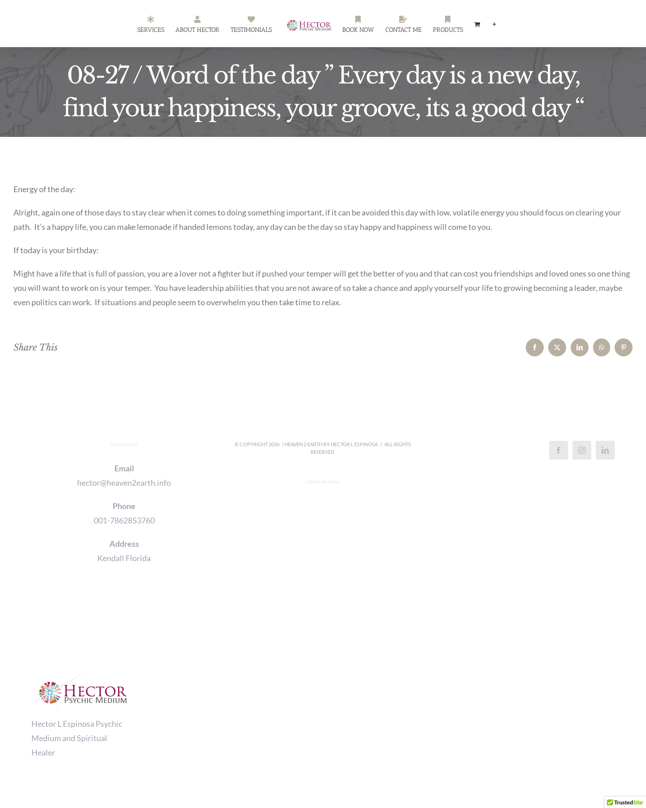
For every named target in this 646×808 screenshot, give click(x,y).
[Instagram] (581, 450)
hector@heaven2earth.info (124, 482)
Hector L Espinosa (354, 444)
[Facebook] (558, 450)
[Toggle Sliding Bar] (494, 24)
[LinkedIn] (605, 450)
